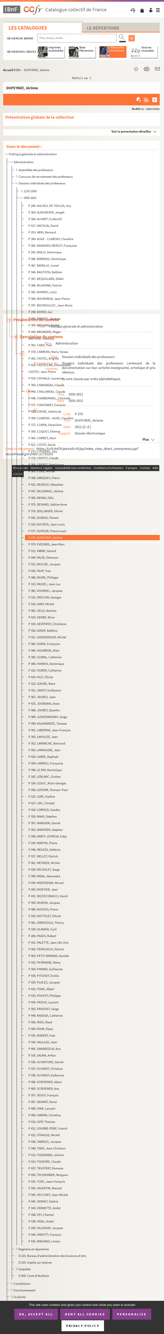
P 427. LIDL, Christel (41, 803)
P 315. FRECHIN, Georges (44, 597)
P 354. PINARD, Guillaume (45, 969)
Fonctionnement (24, 1290)
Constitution (22, 1284)
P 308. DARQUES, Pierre (44, 478)
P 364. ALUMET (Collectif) (45, 219)
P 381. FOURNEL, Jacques (45, 591)
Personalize (132, 1314)
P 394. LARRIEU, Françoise (45, 763)
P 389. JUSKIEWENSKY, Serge (47, 717)
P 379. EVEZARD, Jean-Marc (46, 544)
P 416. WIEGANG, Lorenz (44, 1241)
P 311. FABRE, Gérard (42, 551)
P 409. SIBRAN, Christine (44, 1115)
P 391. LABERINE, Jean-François (49, 730)
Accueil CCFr (11, 70)
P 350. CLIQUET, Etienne (44, 431)
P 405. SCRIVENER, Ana (43, 1088)
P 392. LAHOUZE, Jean (43, 737)
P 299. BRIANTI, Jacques (44, 318)
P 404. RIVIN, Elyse (40, 1029)
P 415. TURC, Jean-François (46, 1181)
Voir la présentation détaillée (131, 131)
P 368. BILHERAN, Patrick (45, 285)
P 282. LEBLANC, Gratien (44, 776)
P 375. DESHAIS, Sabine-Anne (47, 504)
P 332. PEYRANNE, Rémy (44, 962)
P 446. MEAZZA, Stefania (44, 850)
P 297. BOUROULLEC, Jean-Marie (50, 305)
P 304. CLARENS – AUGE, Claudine (50, 418)
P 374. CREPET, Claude (43, 458)
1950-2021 (30, 198)
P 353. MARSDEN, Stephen (45, 830)
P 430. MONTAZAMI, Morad (45, 883)
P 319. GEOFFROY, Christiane (47, 624)
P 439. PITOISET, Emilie (43, 976)
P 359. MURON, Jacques (44, 903)
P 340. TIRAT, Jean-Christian (46, 1148)
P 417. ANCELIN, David (43, 226)
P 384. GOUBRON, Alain (44, 650)
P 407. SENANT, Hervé (42, 1102)
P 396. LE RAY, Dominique (45, 770)
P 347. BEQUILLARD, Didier (46, 279)
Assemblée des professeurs (36, 170)
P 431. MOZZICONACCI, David (47, 896)
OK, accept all (36, 1314)
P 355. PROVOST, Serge (43, 1009)
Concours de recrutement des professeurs (46, 177)
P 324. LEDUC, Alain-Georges (47, 783)
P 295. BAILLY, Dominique (45, 252)
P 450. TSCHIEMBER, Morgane (48, 1175)
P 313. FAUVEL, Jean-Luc (44, 584)
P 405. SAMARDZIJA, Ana (44, 1049)
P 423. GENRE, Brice (41, 617)
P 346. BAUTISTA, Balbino (45, 272)
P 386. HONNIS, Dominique (46, 664)
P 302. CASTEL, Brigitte (43, 358)
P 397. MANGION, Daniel (44, 823)
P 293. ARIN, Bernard (42, 232)
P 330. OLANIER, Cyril (42, 929)
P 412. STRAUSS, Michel (44, 1135)
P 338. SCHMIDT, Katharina (46, 1075)
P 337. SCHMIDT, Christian (45, 1069)
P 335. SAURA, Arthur (42, 1055)
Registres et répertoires (34, 1249)
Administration (24, 162)
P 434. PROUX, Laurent (43, 1002)
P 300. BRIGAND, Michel (44, 325)
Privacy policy (82, 1326)
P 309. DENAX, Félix (41, 498)
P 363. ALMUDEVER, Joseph (46, 212)
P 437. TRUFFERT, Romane (45, 1168)
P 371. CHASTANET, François (47, 405)
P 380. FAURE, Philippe (43, 577)
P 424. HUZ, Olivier (40, 677)
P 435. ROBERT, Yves (41, 1035)
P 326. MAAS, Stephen (42, 816)
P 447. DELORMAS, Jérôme (45, 491)
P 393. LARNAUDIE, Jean (44, 750)
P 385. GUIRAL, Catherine (45, 657)
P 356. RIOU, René (40, 1022)
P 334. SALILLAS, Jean (42, 1042)
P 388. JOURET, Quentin (44, 710)
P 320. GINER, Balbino (42, 630)
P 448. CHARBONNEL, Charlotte (49, 398)
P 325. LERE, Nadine (41, 796)
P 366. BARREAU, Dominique (47, 259)
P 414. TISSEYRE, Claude (44, 1161)
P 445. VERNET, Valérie (43, 1201)
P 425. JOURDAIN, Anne (43, 703)
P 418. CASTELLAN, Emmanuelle (49, 365)
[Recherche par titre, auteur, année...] (77, 38)
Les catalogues (28, 27)
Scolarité (20, 1297)
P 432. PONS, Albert (41, 989)
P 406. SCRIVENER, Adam (45, 1082)
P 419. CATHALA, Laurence (45, 378)
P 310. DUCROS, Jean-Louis (46, 524)
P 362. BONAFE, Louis (42, 292)
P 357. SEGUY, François (43, 1095)
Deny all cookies (85, 1314)
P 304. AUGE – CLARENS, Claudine (50, 239)
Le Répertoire (103, 28)
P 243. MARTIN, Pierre (42, 843)
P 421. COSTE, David (41, 445)
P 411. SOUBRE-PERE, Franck (47, 1128)
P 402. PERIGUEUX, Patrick (46, 949)
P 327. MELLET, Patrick (43, 856)
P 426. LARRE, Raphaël (43, 757)
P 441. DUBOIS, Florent (43, 518)
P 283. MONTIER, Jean (43, 889)
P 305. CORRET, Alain (42, 438)
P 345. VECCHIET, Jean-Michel (48, 1195)
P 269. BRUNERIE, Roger (44, 332)
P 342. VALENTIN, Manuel (45, 1188)
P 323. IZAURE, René (41, 684)
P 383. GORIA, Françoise (44, 644)
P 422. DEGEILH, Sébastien (45, 484)
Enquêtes (25, 1269)
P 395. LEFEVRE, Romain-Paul (48, 790)
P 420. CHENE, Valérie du (44, 411)
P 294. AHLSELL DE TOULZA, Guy (49, 206)
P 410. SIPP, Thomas (41, 1122)
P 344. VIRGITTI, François (44, 1235)
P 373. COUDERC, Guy (42, 451)
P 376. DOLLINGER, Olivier (45, 511)
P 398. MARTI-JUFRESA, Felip (47, 836)
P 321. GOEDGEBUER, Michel (47, 637)
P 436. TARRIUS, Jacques (44, 1142)
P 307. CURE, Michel (41, 471)
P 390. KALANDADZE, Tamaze (47, 723)
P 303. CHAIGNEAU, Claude (46, 385)
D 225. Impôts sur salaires (35, 1262)
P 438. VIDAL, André (41, 1221)
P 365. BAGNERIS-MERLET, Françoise (52, 245)
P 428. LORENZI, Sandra (44, 810)
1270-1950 (30, 191)
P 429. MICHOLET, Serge (44, 869)
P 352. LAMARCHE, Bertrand (46, 743)
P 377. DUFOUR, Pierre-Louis (47, 531)
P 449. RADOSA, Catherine (45, 1015)
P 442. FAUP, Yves (39, 571)
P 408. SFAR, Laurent (41, 1108)
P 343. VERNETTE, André (44, 1208)
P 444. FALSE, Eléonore (43, 557)
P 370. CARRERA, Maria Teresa (48, 352)
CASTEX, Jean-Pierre (42, 372)
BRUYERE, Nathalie (41, 338)
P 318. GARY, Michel (41, 604)
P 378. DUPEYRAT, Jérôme (45, 538)
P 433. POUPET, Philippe (44, 996)
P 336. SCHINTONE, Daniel (45, 1062)
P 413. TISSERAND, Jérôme (46, 1155)
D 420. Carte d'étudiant (34, 1276)
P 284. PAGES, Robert (42, 936)
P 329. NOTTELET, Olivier (44, 916)
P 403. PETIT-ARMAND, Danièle (48, 956)
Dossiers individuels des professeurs (42, 183)
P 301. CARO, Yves (40, 345)
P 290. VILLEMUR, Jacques (45, 1228)
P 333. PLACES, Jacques (44, 982)
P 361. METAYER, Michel (44, 863)
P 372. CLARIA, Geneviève (45, 425)
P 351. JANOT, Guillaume (44, 690)
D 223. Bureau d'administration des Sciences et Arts (52, 1256)
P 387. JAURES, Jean (42, 697)
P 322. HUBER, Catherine (44, 670)
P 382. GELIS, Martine (42, 611)
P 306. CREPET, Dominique (45, 465)
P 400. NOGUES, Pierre (43, 909)
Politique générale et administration (33, 154)
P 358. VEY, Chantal (41, 1215)
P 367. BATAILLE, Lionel (43, 265)
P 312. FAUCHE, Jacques (44, 564)
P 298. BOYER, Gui (40, 312)
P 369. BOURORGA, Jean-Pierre (49, 299)
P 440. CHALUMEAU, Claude (46, 391)
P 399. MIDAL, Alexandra (44, 876)
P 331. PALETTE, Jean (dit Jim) (48, 942)
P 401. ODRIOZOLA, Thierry (46, 923)
